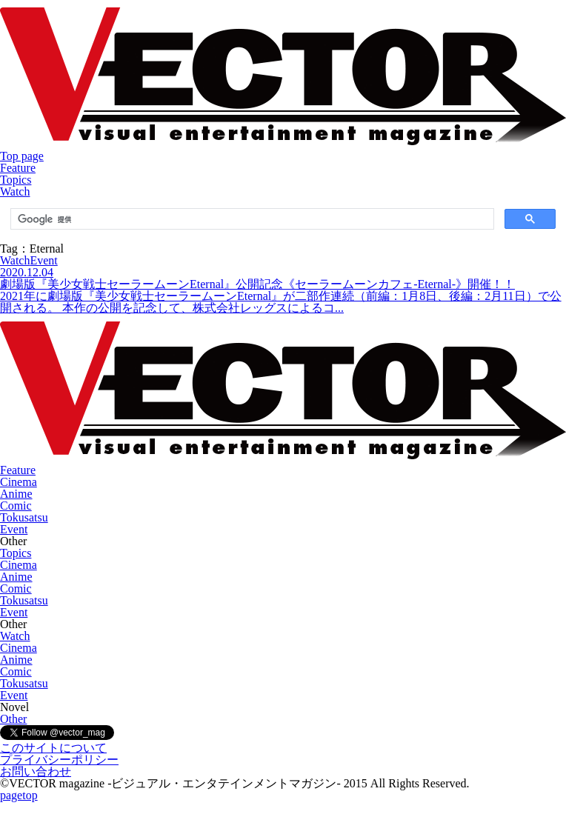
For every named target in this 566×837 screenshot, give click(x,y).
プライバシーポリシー (59, 759)
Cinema (18, 482)
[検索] (251, 219)
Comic (16, 505)
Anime (16, 493)
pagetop (19, 795)
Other (13, 719)
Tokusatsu (24, 517)
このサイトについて (53, 747)
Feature (18, 167)
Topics (15, 179)
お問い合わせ (35, 771)
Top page (22, 156)
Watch (15, 191)
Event (13, 529)
